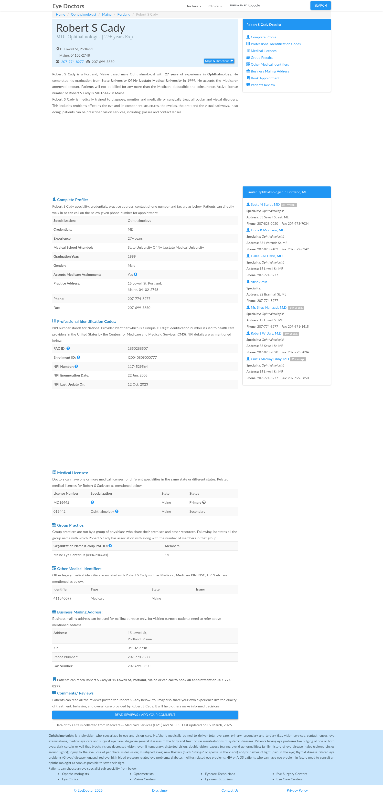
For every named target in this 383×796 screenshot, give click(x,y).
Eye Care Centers (290, 779)
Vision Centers (145, 779)
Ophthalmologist (83, 14)
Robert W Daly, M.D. (272, 333)
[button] (193, 5)
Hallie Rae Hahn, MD (264, 256)
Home (60, 14)
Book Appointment (262, 78)
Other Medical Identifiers (267, 64)
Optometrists (144, 774)
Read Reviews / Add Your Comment (145, 715)
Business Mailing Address (267, 71)
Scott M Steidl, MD (271, 204)
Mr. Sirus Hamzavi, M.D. (275, 307)
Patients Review (260, 85)
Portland (123, 14)
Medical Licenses (261, 51)
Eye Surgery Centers (292, 774)
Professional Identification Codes (273, 44)
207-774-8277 (72, 62)
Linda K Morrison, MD (265, 230)
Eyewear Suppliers (219, 779)
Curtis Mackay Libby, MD (276, 359)
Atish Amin (256, 282)
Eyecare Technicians (220, 774)
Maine (107, 14)
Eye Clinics (70, 779)
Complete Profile (261, 37)
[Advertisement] (145, 155)
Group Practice (260, 57)
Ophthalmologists (75, 774)
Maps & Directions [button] (219, 61)
